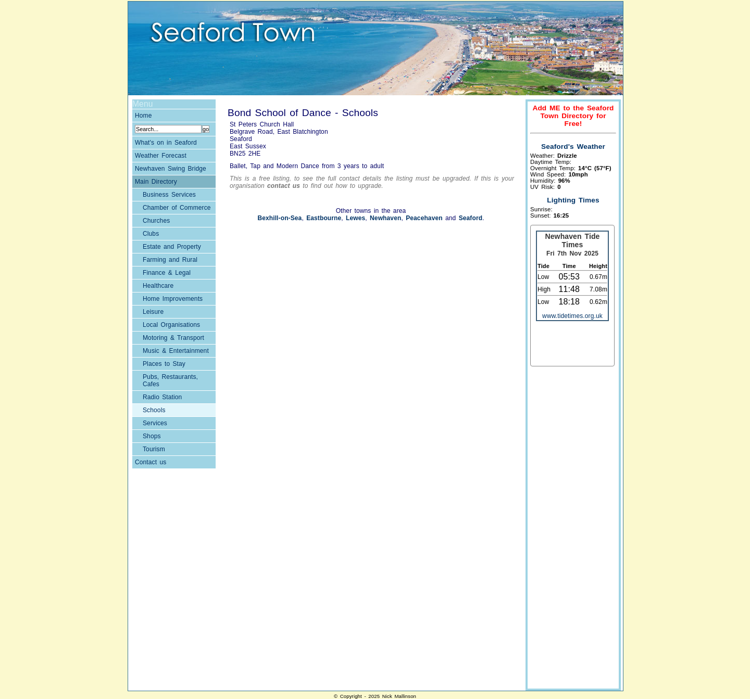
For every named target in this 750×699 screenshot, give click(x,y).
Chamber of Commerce (177, 207)
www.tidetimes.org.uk (572, 316)
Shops (152, 436)
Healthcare (158, 285)
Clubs (151, 233)
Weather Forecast (160, 155)
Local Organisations (171, 324)
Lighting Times (573, 200)
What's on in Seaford (166, 142)
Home (143, 115)
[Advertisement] (572, 529)
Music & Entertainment (176, 350)
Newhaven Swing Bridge (170, 168)
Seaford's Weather (573, 146)
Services (155, 423)
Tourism (154, 449)
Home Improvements (173, 298)
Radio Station (162, 397)
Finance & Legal (167, 272)
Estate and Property (172, 246)
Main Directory (156, 181)
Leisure (153, 311)
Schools (154, 410)
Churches (156, 220)
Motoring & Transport (173, 337)
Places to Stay (164, 363)
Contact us (150, 462)
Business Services (169, 194)
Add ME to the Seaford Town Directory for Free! (573, 116)
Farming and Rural (170, 259)
